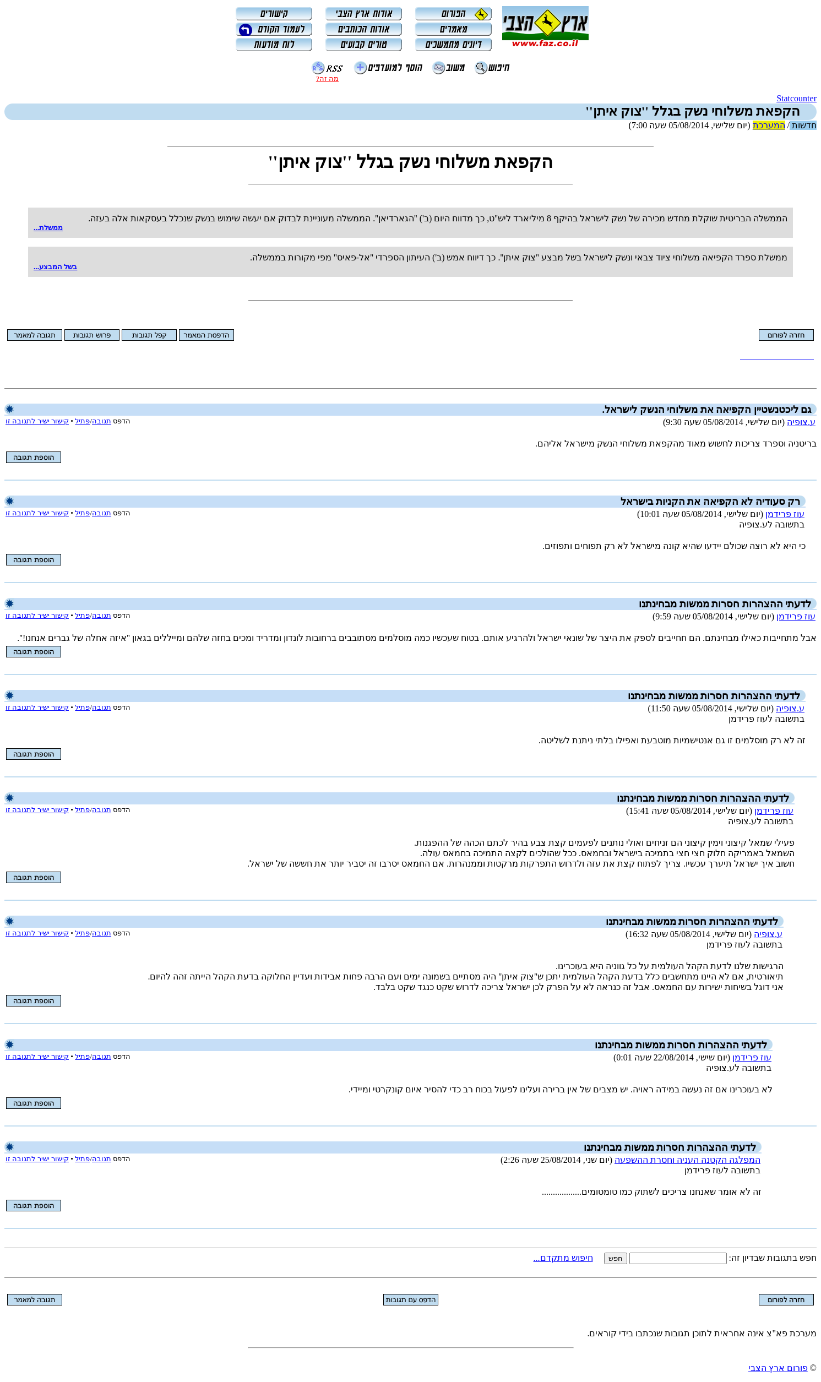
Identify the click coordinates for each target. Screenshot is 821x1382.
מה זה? (327, 78)
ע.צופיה (801, 422)
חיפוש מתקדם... (563, 1258)
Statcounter (796, 98)
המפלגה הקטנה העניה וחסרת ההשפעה (687, 1160)
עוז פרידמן (784, 514)
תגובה (101, 421)
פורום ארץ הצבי (778, 1368)
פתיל (82, 421)
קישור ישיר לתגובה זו (37, 421)
